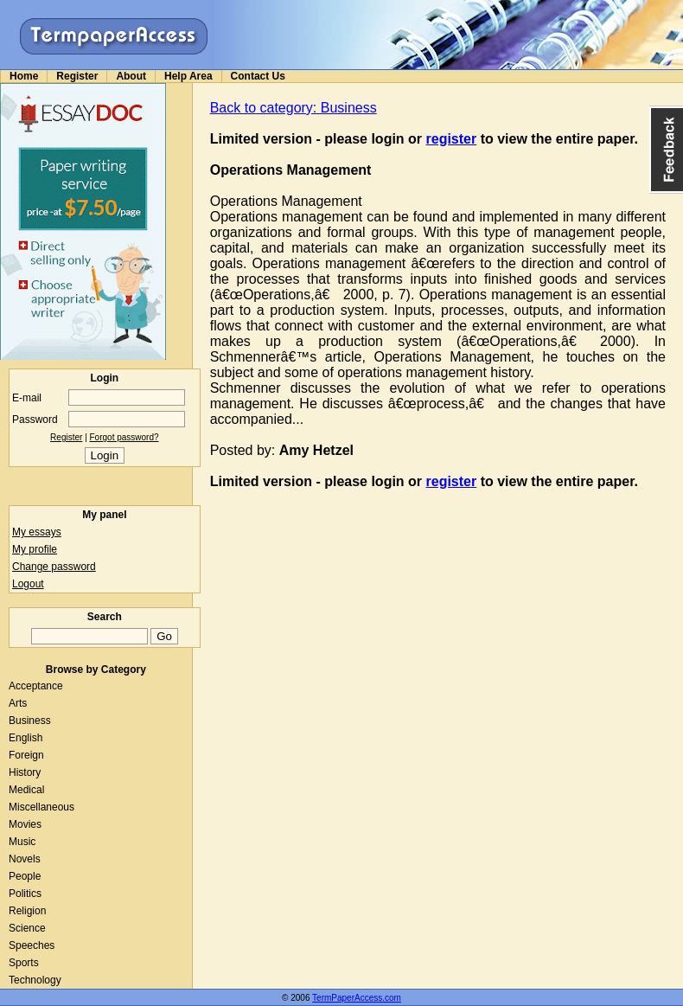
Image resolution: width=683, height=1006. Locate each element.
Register (77, 76)
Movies (25, 824)
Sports (24, 963)
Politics (25, 893)
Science (27, 928)
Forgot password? (124, 437)
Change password (54, 567)
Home (24, 76)
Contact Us (258, 76)
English (25, 738)
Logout (28, 584)
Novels (25, 859)
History (25, 772)
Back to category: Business (293, 107)
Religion (27, 911)
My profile (34, 549)
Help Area (188, 76)
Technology (35, 980)
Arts (18, 703)
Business (30, 720)
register (451, 138)
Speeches (31, 945)
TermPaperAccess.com (356, 998)
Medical (26, 790)
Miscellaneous (41, 807)
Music (22, 842)
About (131, 76)
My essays (36, 532)
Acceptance (36, 686)
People (25, 876)
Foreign (26, 755)
